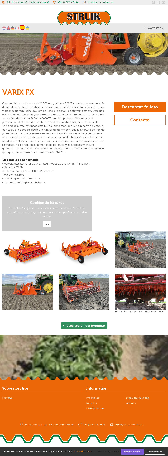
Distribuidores (95, 408)
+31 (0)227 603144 (68, 2)
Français (17, 28)
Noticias (91, 403)
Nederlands (4, 28)
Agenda (131, 403)
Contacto (140, 119)
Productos (92, 397)
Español (22, 27)
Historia (7, 397)
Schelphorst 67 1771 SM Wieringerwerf (28, 2)
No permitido (154, 451)
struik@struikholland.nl (99, 2)
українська (27, 28)
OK (47, 223)
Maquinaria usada (137, 397)
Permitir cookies (132, 451)
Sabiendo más (82, 451)
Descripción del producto (85, 326)
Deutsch (12, 28)
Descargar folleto (140, 106)
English (8, 28)
